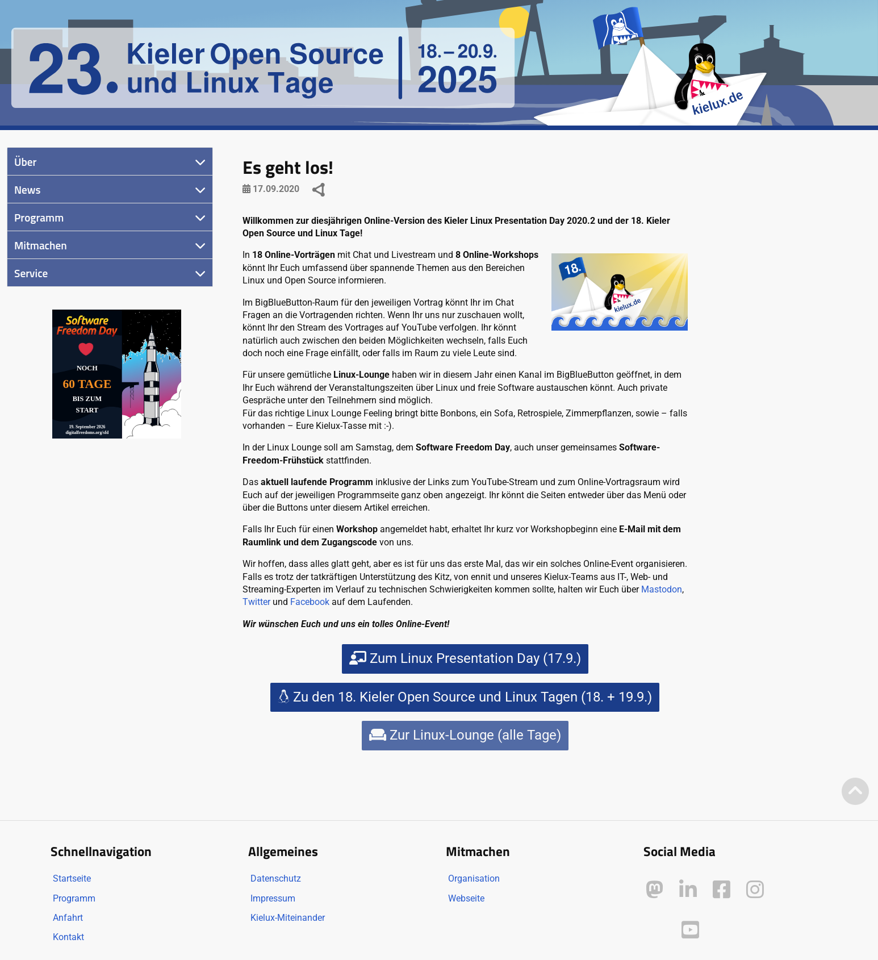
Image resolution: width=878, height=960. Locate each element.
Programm (39, 217)
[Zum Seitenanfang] (855, 792)
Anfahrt (68, 917)
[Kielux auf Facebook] (721, 889)
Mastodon (661, 589)
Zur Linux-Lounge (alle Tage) (465, 735)
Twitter (256, 601)
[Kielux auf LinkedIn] (688, 889)
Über (25, 161)
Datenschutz (275, 878)
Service (31, 273)
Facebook (309, 601)
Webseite (466, 898)
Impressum (272, 898)
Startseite (72, 878)
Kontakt (68, 937)
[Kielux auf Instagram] (755, 889)
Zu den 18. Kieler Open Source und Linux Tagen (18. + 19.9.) (465, 697)
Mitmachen (40, 245)
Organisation (474, 878)
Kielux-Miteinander (287, 917)
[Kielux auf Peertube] (656, 928)
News (27, 189)
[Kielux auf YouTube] (690, 930)
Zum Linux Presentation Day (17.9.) (465, 658)
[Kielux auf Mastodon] (654, 889)
